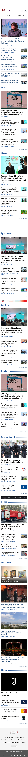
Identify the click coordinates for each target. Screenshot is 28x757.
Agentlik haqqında (8, 737)
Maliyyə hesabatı (19, 737)
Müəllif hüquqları (22, 739)
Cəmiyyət (5, 305)
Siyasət (4, 153)
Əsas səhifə (7, 15)
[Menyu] (25, 10)
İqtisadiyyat (6, 233)
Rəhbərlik (3, 739)
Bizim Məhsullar (12, 739)
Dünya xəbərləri (8, 437)
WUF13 (4, 88)
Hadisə (4, 502)
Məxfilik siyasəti (16, 742)
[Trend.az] (5, 10)
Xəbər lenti (21, 15)
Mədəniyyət (6, 562)
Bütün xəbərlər (22, 149)
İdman (4, 670)
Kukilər (24, 742)
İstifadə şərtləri (6, 742)
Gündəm (5, 371)
